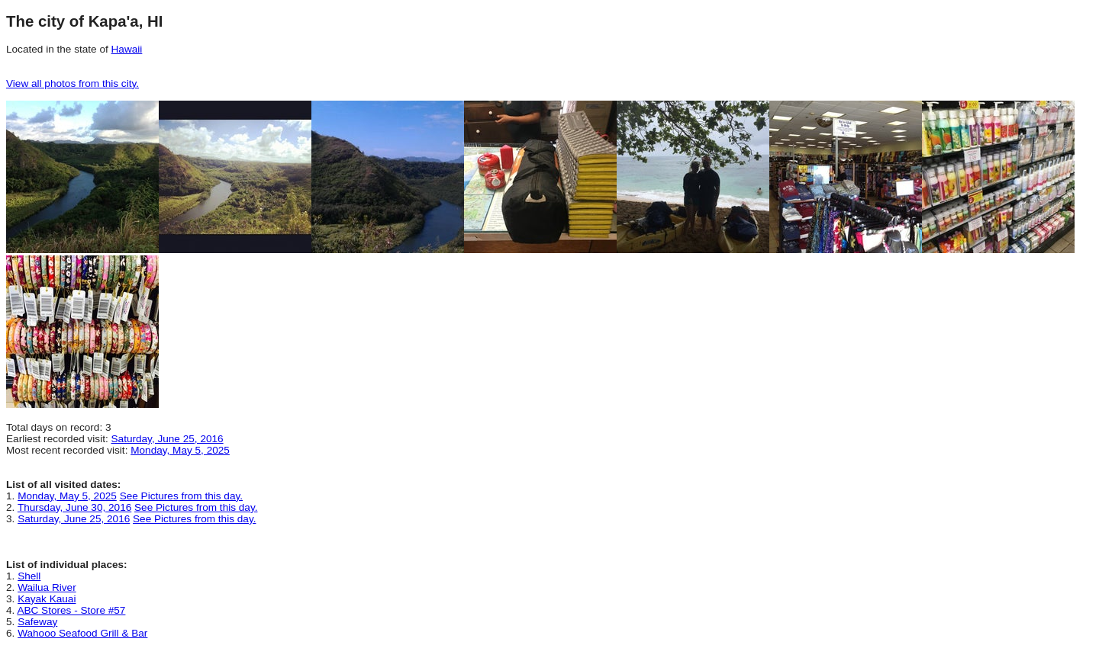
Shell (29, 576)
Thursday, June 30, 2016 (74, 507)
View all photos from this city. (72, 83)
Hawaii (127, 49)
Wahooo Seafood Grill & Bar (82, 633)
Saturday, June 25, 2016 (167, 438)
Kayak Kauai (47, 599)
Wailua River (47, 587)
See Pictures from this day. (181, 496)
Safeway (37, 621)
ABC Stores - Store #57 (71, 610)
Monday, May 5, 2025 (180, 450)
